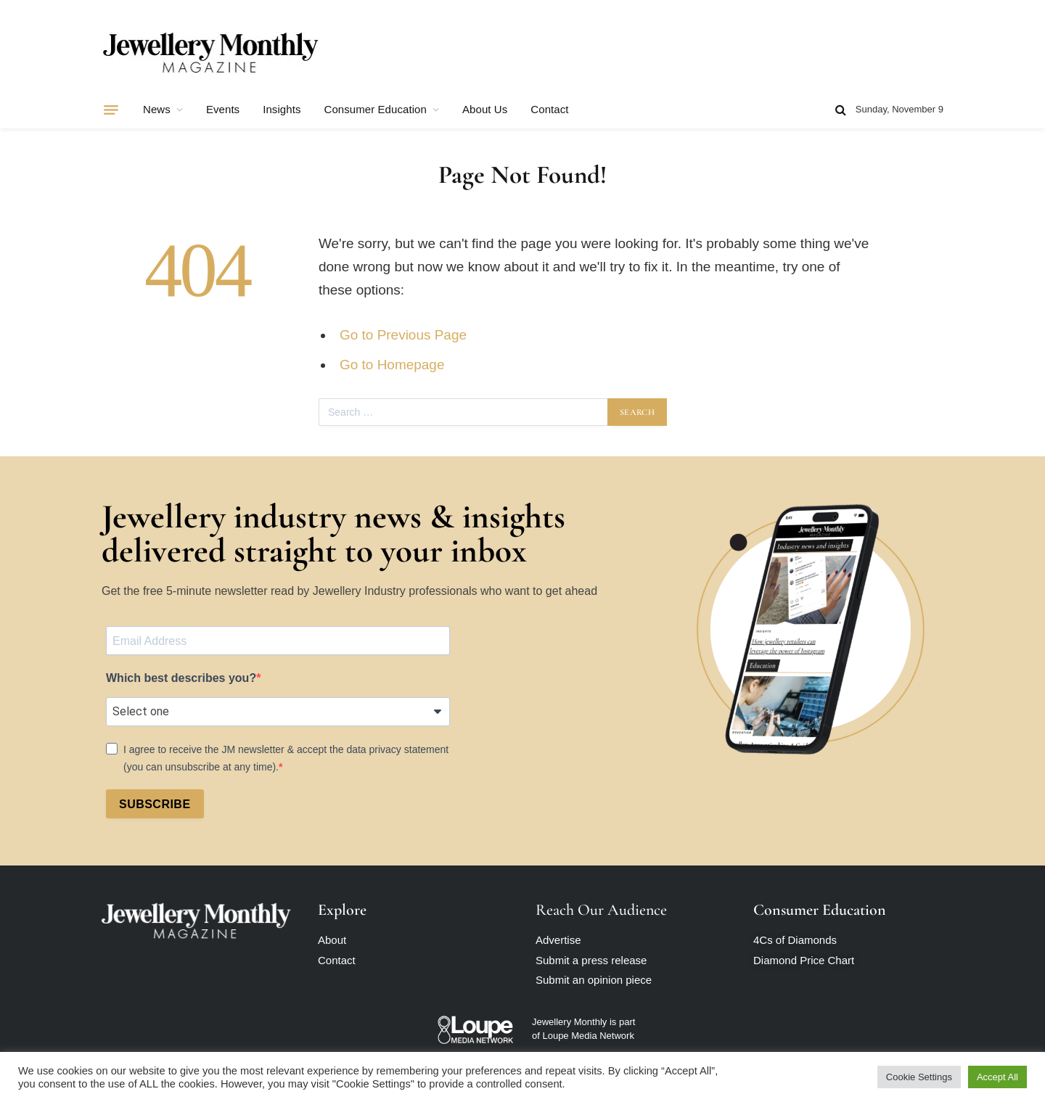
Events (222, 109)
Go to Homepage (392, 364)
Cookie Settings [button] (919, 1077)
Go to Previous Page (403, 334)
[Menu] (111, 109)
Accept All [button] (997, 1077)
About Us (484, 109)
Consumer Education (375, 109)
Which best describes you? (181, 678)
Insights (281, 109)
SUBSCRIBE (155, 804)
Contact (549, 109)
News (157, 109)
